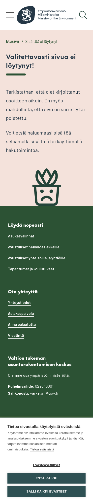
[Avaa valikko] (10, 15)
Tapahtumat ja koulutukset (31, 268)
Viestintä (16, 335)
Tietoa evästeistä (42, 449)
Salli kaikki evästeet (46, 491)
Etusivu (12, 41)
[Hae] (83, 15)
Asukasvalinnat (21, 235)
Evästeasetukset (46, 465)
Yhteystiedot (19, 302)
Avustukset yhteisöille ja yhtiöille (36, 257)
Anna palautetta (22, 324)
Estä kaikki (46, 478)
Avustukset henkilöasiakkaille (34, 246)
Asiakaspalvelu (21, 313)
